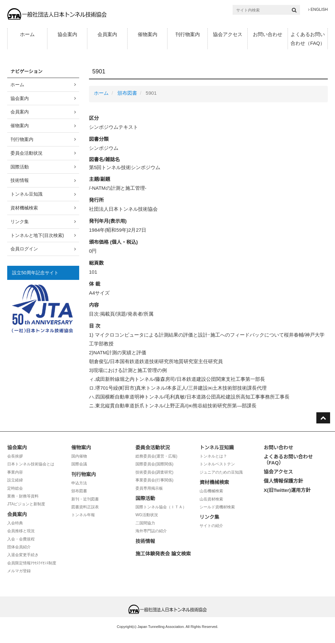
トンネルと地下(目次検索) (37, 235)
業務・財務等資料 (23, 496)
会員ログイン (24, 248)
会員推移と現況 (21, 531)
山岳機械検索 (211, 491)
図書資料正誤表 (85, 507)
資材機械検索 (24, 207)
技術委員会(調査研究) (154, 472)
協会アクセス (227, 34)
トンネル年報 (83, 515)
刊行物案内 (187, 34)
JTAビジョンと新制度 (26, 504)
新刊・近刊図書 (85, 499)
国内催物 (79, 456)
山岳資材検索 (211, 499)
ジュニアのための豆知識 (221, 472)
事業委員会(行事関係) (154, 480)
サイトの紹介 (211, 525)
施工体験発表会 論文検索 (163, 553)
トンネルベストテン (217, 464)
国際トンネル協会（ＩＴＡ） (160, 507)
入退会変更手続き (23, 555)
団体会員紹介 (19, 547)
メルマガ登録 (19, 571)
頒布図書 (127, 93)
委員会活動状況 (26, 153)
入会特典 (15, 523)
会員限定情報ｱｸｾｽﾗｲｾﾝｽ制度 (31, 563)
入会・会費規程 (21, 539)
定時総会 (15, 488)
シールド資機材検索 (217, 507)
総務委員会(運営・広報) (156, 456)
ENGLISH (318, 9)
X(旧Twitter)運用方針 (287, 490)
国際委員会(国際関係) (154, 464)
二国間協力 (145, 523)
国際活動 (19, 166)
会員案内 (107, 34)
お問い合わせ (267, 34)
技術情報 (19, 180)
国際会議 (79, 464)
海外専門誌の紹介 (151, 531)
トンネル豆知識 (26, 194)
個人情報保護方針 (283, 481)
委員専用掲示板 (149, 488)
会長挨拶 (15, 456)
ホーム (27, 34)
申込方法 (79, 483)
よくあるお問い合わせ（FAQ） (308, 38)
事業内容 (15, 472)
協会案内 (67, 34)
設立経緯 (15, 480)
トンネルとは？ (213, 456)
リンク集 (19, 221)
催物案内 (147, 34)
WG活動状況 (146, 515)
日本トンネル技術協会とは (30, 464)
